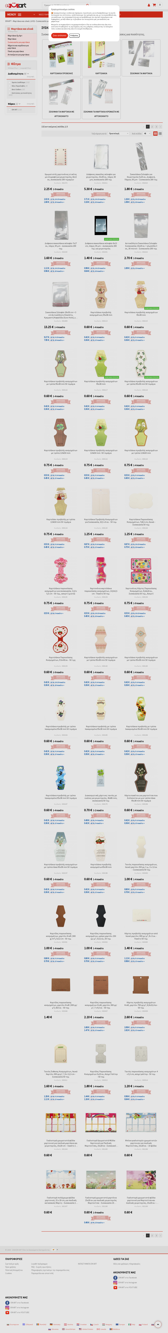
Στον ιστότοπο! (59, 35)
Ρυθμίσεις (74, 36)
